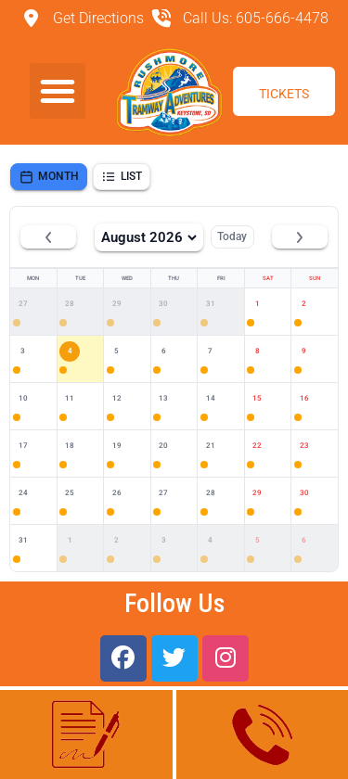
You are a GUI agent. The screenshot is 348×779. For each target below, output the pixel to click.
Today (232, 236)
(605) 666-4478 (261, 732)
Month (49, 177)
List (122, 177)
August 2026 (149, 237)
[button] (57, 91)
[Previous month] (48, 237)
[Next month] (300, 237)
